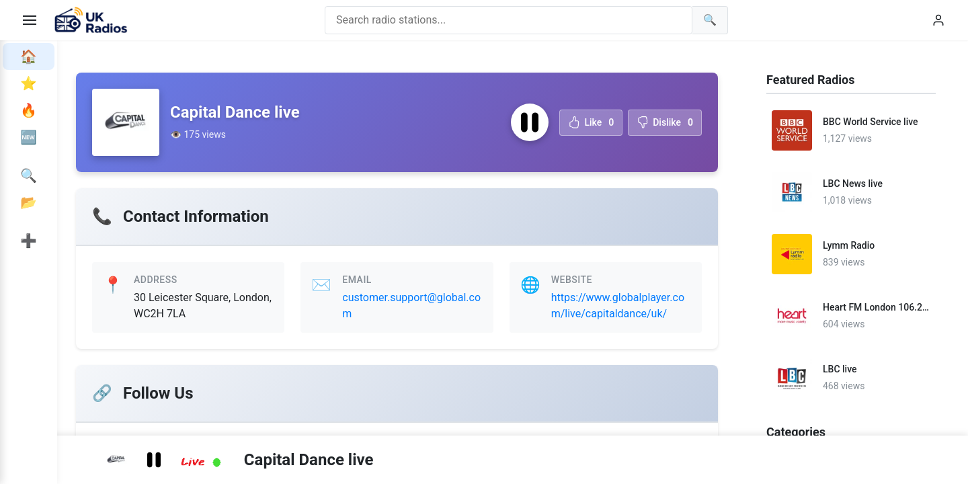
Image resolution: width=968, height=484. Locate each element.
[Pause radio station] (530, 122)
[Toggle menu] (29, 20)
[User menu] (938, 20)
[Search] (710, 20)
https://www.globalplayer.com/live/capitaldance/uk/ (617, 305)
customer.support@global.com (411, 305)
